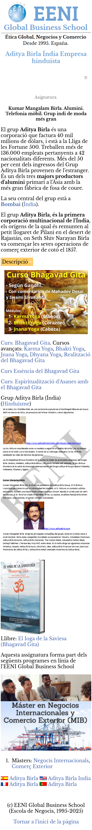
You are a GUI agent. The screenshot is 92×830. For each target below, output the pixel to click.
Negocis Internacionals (61, 761)
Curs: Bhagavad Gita (25, 343)
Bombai (11, 204)
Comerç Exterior (32, 766)
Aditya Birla (23, 778)
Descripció (15, 262)
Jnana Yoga (14, 355)
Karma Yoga (38, 349)
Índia (30, 204)
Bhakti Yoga (70, 349)
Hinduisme (15, 404)
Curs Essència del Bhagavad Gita (40, 371)
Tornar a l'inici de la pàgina (46, 822)
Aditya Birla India (69, 778)
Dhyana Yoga (45, 355)
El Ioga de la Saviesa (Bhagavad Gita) (33, 641)
